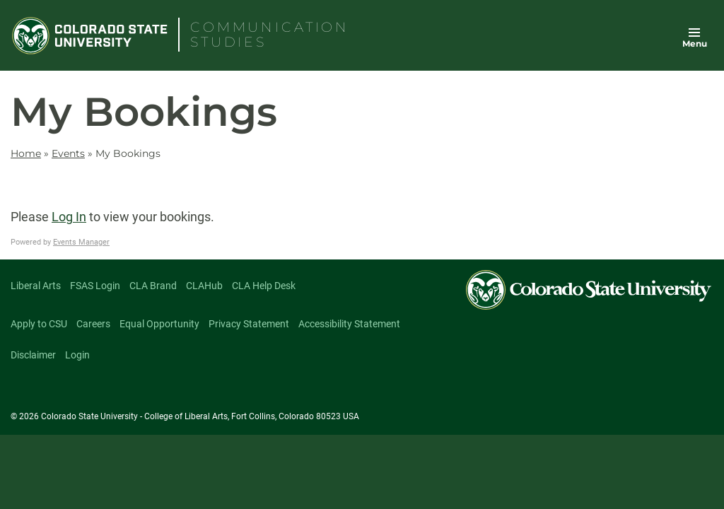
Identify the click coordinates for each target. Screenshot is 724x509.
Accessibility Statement (349, 323)
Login (77, 355)
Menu (694, 43)
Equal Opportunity (159, 323)
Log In (69, 216)
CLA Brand (153, 285)
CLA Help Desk (264, 285)
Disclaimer (33, 355)
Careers (93, 323)
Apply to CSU (39, 323)
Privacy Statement (249, 323)
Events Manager (81, 242)
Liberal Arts (36, 285)
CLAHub (204, 285)
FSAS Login (95, 285)
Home (26, 153)
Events (68, 153)
